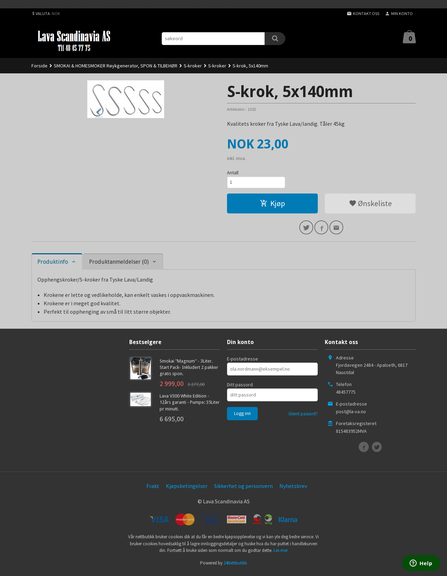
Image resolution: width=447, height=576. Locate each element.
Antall (233, 172)
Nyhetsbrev (293, 488)
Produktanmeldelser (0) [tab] (119, 264)
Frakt (152, 488)
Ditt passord (240, 387)
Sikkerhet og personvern (243, 488)
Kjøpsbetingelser (186, 488)
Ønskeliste (370, 205)
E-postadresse (242, 361)
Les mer (280, 553)
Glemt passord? (303, 416)
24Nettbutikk (235, 565)
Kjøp (272, 205)
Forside (39, 66)
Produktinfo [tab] (52, 264)
